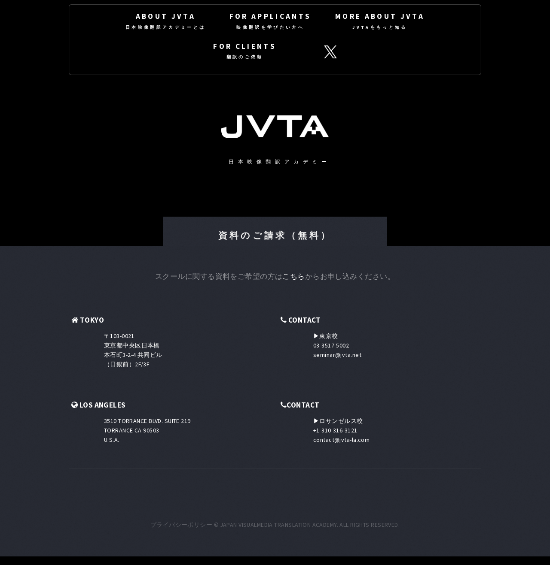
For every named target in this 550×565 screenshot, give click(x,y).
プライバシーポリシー (181, 525)
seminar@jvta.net (337, 355)
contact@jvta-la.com (341, 440)
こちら (293, 276)
